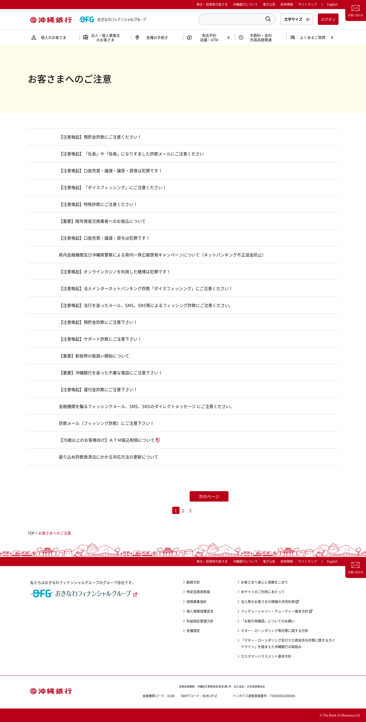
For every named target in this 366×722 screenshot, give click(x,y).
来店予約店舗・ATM (209, 37)
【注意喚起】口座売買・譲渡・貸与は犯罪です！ (104, 238)
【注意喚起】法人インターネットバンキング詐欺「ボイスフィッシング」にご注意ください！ (146, 288)
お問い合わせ (355, 15)
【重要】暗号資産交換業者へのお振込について (102, 221)
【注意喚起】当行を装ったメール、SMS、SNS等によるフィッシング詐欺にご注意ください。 (146, 305)
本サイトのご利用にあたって (263, 591)
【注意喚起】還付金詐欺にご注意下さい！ (98, 389)
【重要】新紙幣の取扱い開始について (94, 356)
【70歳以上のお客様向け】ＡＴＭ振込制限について (107, 440)
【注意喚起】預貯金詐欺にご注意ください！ (100, 137)
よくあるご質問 (312, 37)
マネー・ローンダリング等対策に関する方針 (274, 630)
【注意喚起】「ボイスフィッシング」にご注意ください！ (113, 187)
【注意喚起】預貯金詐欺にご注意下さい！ (98, 322)
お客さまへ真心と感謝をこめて (264, 582)
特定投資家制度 (198, 591)
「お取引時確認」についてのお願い (268, 620)
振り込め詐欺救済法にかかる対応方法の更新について (108, 457)
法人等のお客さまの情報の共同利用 (268, 601)
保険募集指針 (196, 601)
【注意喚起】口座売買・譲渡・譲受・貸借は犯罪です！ (110, 170)
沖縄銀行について (245, 4)
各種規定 (193, 630)
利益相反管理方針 (199, 620)
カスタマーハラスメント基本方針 (266, 656)
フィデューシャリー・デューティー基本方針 (274, 611)
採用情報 (287, 4)
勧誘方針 (193, 582)
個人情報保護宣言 (199, 611)
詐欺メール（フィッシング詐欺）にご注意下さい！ (106, 423)
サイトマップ (307, 4)
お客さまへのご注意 (54, 532)
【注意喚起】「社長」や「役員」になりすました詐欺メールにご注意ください (131, 154)
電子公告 (269, 4)
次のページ (209, 496)
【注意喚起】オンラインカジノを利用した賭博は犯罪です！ (115, 271)
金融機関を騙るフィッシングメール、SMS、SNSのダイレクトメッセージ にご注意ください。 (146, 406)
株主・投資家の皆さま (212, 4)
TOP (31, 532)
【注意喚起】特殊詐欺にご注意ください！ (98, 204)
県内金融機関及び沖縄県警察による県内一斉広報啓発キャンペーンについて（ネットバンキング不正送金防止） (162, 255)
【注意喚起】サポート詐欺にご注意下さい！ (100, 339)
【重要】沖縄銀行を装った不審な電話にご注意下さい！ (110, 372)
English (332, 561)
